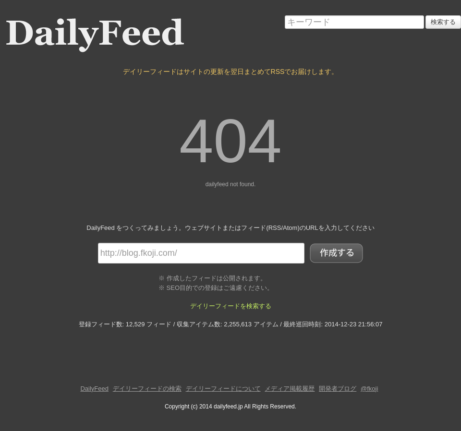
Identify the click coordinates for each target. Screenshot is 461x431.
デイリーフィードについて (223, 388)
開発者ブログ (337, 388)
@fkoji (369, 388)
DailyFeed (94, 388)
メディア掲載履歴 (290, 388)
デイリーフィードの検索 (147, 388)
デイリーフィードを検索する (230, 306)
